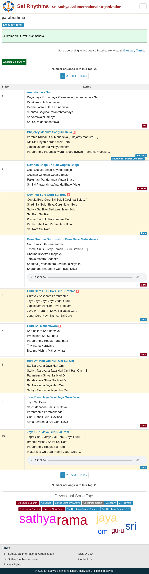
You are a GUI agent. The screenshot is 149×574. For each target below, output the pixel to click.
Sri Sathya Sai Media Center (21, 559)
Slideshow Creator (30, 509)
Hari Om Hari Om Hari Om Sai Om (50, 360)
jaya (106, 517)
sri (131, 526)
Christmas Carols (92, 502)
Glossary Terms (133, 50)
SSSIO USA (85, 553)
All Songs (46, 502)
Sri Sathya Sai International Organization (29, 553)
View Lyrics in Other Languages (128, 159)
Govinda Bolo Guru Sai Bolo (48, 194)
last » (83, 75)
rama (72, 520)
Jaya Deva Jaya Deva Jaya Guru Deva (53, 397)
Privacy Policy (12, 564)
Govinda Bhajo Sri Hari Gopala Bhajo (53, 165)
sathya (37, 518)
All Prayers (125, 502)
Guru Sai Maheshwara (44, 326)
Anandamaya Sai (38, 92)
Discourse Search (27, 502)
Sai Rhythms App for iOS (115, 509)
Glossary (111, 502)
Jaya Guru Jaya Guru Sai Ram (48, 432)
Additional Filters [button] (12, 62)
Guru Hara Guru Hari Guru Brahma (53, 291)
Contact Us (85, 559)
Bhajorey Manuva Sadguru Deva (51, 132)
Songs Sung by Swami (67, 502)
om (103, 531)
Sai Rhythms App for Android (82, 509)
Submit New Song (53, 509)
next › (74, 75)
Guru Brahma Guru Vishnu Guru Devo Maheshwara (63, 239)
